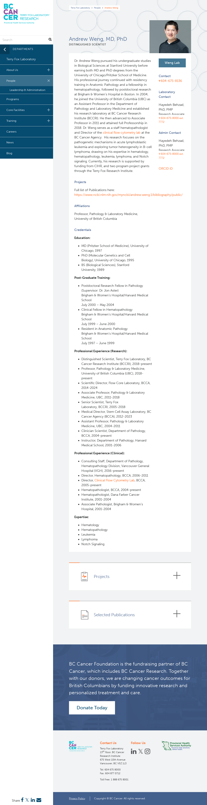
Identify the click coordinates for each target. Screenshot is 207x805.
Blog (9, 153)
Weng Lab (172, 63)
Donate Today (92, 708)
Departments (23, 49)
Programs (12, 99)
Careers (11, 131)
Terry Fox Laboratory (80, 8)
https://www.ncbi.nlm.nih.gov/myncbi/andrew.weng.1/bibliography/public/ (128, 195)
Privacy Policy (77, 798)
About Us (28, 69)
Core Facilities (28, 110)
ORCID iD (166, 168)
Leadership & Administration (27, 90)
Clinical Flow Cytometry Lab (114, 480)
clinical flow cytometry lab (122, 133)
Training (28, 120)
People (97, 8)
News (10, 142)
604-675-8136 (171, 81)
